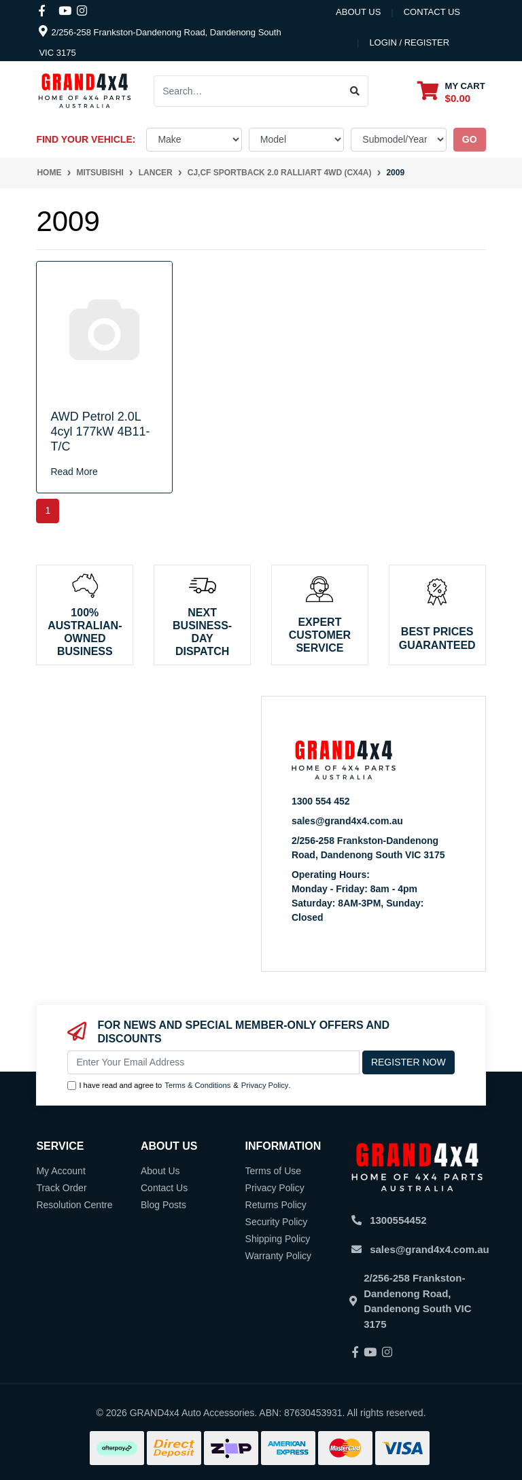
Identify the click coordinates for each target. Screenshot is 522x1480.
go (469, 139)
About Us (358, 12)
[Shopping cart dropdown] (451, 91)
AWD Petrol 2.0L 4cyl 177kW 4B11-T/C (100, 431)
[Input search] (248, 91)
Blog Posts (163, 1204)
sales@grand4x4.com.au (347, 820)
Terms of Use (273, 1170)
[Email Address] (213, 1062)
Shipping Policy (278, 1238)
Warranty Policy (278, 1255)
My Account (60, 1170)
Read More (73, 471)
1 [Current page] (47, 510)
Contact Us (164, 1187)
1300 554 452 (321, 801)
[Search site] (355, 91)
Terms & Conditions (197, 1085)
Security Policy (276, 1221)
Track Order (61, 1187)
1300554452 (398, 1220)
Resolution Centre (74, 1204)
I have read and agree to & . (178, 1085)
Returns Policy (276, 1204)
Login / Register (409, 42)
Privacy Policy (265, 1085)
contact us (432, 12)
